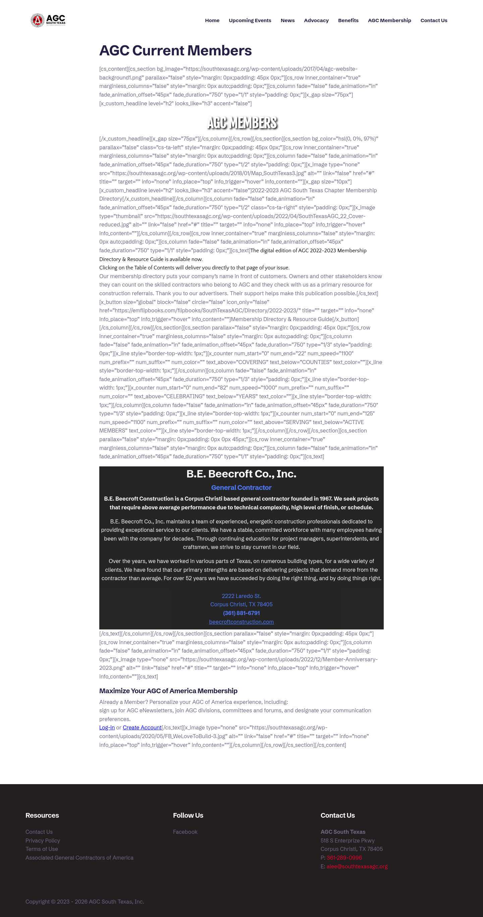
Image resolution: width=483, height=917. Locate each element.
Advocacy (316, 20)
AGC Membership (389, 20)
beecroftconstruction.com (241, 621)
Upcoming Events (250, 20)
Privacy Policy (42, 840)
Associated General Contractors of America (79, 857)
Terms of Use (41, 849)
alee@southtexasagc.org (357, 866)
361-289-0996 (344, 857)
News (288, 20)
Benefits (348, 20)
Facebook (185, 831)
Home (212, 20)
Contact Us (434, 20)
